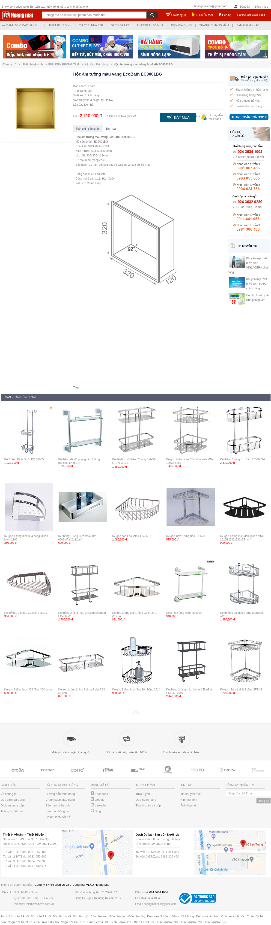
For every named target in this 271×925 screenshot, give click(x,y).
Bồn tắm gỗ (81, 916)
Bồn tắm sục (98, 916)
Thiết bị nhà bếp (91, 25)
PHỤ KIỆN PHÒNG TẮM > (66, 64)
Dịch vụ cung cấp (12, 805)
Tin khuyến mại (191, 794)
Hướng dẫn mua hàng (60, 794)
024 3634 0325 (47, 844)
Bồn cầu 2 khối (19, 916)
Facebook (99, 794)
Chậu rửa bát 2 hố (46, 922)
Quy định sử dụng (13, 799)
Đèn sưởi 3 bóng (158, 916)
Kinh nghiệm (189, 799)
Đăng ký (245, 6)
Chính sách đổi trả (58, 817)
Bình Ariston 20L (192, 922)
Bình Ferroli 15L (144, 922)
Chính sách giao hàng (60, 799)
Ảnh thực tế (188, 805)
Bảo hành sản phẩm (59, 805)
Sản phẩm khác (247, 25)
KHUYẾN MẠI (204, 15)
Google (98, 799)
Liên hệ (226, 15)
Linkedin (98, 805)
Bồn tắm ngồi (62, 916)
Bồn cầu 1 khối (41, 916)
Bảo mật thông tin (57, 811)
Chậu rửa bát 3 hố (20, 922)
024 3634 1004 (24, 844)
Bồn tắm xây (136, 916)
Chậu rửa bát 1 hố (73, 922)
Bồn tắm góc (117, 916)
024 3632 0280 (161, 844)
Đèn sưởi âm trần (207, 916)
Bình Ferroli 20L (121, 922)
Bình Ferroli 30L (98, 922)
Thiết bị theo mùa (150, 25)
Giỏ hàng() (178, 15)
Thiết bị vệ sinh (60, 25)
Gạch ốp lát (120, 25)
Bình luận (111, 128)
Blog (96, 811)
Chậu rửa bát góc (233, 916)
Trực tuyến (143, 794)
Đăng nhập (261, 6)
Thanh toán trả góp (148, 805)
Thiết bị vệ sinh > (35, 64)
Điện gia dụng (181, 25)
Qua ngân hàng (146, 799)
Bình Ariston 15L (216, 922)
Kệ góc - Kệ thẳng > (99, 64)
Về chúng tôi (9, 794)
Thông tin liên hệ (12, 811)
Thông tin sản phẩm (88, 128)
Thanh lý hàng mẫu (214, 25)
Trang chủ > (12, 64)
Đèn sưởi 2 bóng (183, 916)
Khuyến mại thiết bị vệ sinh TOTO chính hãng (256, 284)
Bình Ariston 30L (168, 922)
